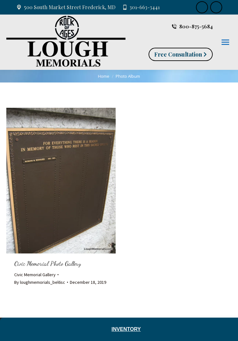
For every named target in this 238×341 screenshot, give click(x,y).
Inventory (126, 329)
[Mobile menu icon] (225, 42)
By (39, 282)
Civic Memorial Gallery (35, 274)
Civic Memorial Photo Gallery (47, 263)
